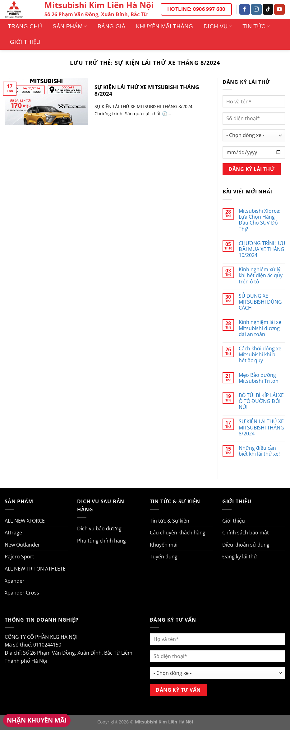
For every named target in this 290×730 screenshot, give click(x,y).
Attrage (13, 532)
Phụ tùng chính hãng (101, 540)
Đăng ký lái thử (239, 556)
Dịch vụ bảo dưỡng (99, 528)
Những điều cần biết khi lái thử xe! (259, 451)
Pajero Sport (19, 556)
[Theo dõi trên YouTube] (279, 9)
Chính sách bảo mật (245, 532)
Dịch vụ (218, 26)
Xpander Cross (22, 592)
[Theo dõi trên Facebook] (244, 9)
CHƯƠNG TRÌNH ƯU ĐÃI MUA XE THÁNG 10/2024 (262, 249)
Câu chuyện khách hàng (177, 532)
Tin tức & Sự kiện (169, 520)
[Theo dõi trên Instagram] (256, 9)
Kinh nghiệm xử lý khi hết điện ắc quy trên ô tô (261, 276)
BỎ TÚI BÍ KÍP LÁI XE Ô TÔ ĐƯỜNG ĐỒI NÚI (261, 401)
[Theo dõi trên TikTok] (268, 9)
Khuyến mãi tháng (164, 26)
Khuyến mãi (163, 544)
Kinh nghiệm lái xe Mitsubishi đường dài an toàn (260, 328)
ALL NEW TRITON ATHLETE (35, 568)
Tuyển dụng (163, 556)
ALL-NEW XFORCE (25, 520)
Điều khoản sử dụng (245, 544)
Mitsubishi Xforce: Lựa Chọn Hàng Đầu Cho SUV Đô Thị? (259, 220)
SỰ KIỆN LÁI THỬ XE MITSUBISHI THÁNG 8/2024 (146, 90)
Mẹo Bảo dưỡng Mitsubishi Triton (258, 378)
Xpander (15, 580)
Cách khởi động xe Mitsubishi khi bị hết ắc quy (260, 355)
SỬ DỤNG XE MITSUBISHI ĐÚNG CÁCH (260, 302)
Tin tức (256, 26)
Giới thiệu (25, 42)
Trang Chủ (25, 26)
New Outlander (22, 544)
